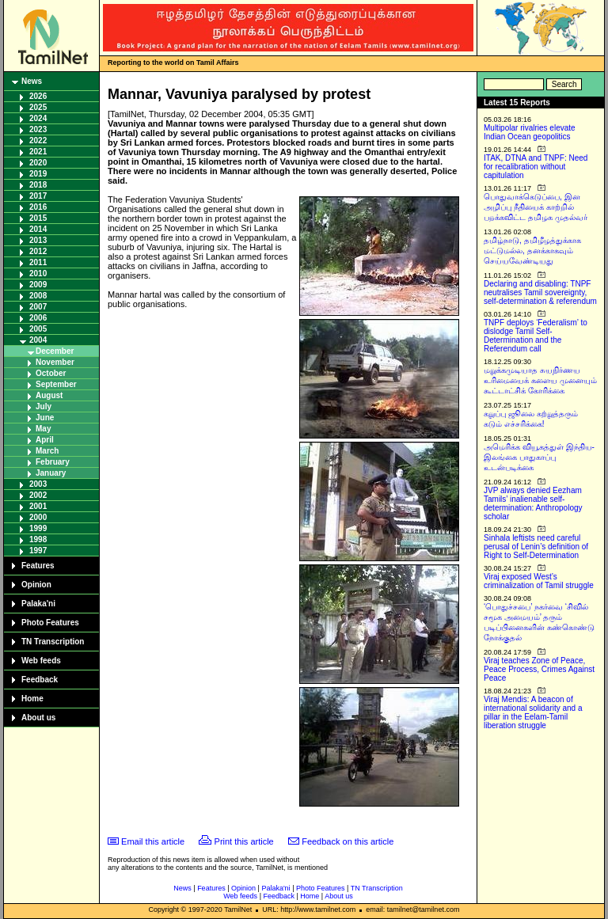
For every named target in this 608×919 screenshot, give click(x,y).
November (55, 362)
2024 (38, 118)
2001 (38, 506)
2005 (38, 329)
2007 (38, 306)
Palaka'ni (38, 603)
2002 (38, 495)
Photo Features (50, 622)
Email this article (152, 841)
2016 (38, 207)
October (51, 373)
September (56, 384)
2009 (38, 284)
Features (38, 565)
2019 (38, 173)
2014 (38, 229)
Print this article (244, 841)
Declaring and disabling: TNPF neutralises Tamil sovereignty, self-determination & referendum (540, 292)
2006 (38, 317)
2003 (38, 484)
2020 (38, 162)
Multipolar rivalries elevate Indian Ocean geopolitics (530, 132)
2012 (38, 251)
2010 (38, 273)
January (51, 473)
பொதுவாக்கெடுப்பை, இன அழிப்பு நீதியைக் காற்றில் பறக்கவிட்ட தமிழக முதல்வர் (535, 207)
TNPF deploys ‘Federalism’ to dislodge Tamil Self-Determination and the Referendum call (535, 335)
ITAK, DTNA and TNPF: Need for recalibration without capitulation (535, 167)
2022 (38, 140)
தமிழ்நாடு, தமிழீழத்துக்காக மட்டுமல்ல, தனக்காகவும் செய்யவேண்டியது (532, 250)
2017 (38, 196)
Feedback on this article (347, 841)
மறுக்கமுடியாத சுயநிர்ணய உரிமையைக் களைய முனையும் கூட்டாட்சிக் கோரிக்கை (540, 380)
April (45, 439)
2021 (38, 151)
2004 (38, 340)
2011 (38, 262)
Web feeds (41, 660)
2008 (38, 295)
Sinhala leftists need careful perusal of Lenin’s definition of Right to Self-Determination (536, 547)
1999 (38, 528)
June (45, 417)
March (47, 450)
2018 (38, 184)
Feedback (39, 679)
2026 (38, 96)
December (55, 351)
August (49, 395)
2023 (38, 129)
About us (38, 717)
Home (32, 698)
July (43, 406)
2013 (38, 240)
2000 (38, 517)
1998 (38, 539)
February (53, 462)
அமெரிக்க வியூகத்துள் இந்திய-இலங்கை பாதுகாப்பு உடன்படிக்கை (539, 457)
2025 (38, 107)
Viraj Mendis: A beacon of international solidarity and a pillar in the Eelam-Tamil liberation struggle (533, 712)
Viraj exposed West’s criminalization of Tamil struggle (539, 581)
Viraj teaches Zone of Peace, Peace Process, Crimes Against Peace (539, 669)
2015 (38, 218)
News (31, 81)
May (43, 428)
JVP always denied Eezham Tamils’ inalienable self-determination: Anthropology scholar (533, 503)
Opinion (36, 584)
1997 (38, 550)
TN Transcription (52, 641)
